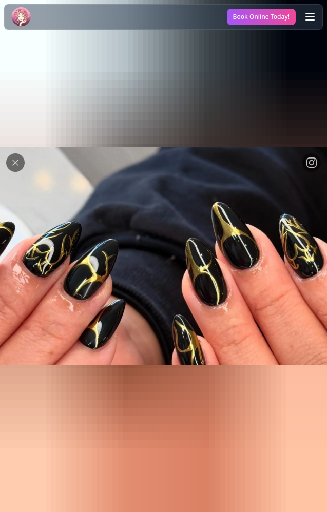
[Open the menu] (310, 17)
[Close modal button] (15, 162)
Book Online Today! (261, 16)
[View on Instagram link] (311, 162)
